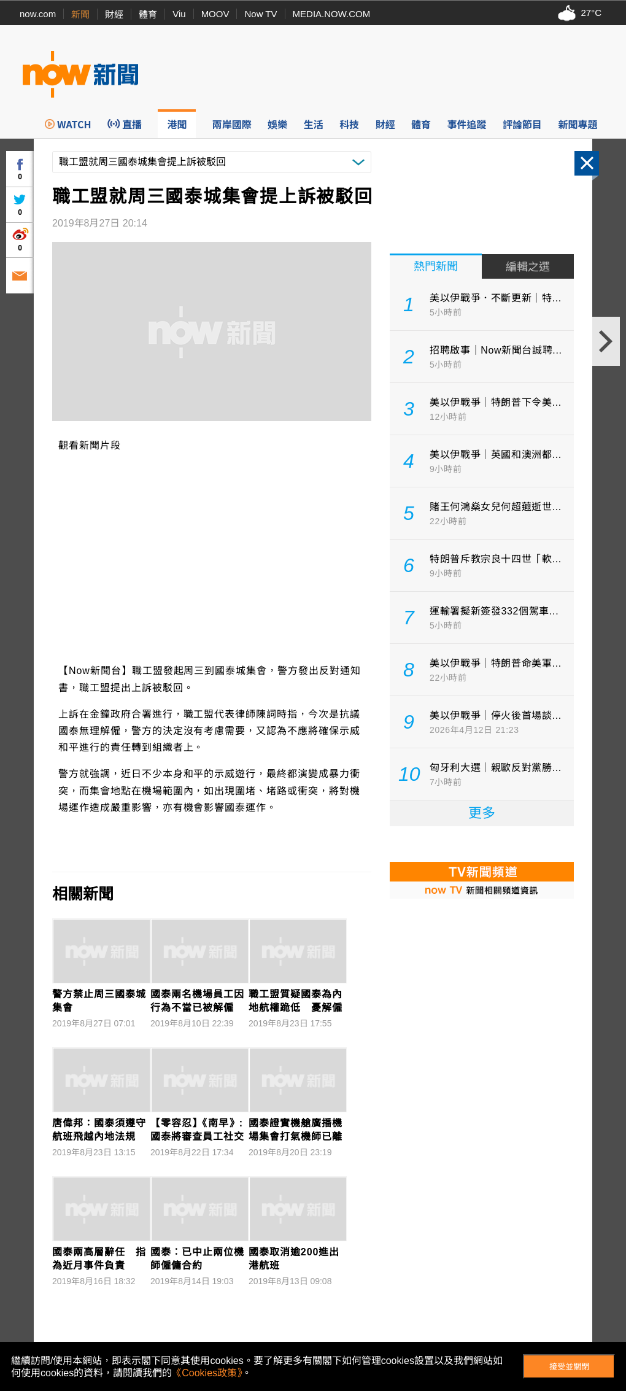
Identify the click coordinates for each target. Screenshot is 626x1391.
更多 (481, 813)
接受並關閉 (569, 1366)
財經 (114, 14)
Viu (178, 14)
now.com (38, 14)
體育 (148, 14)
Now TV (260, 14)
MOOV (215, 14)
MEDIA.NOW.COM (332, 14)
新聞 (80, 14)
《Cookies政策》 (207, 1373)
